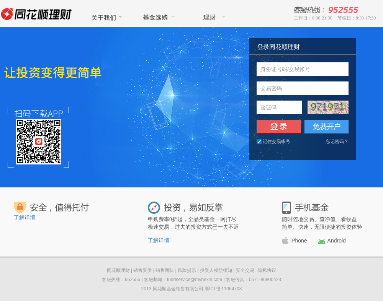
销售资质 (142, 270)
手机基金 (305, 208)
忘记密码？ (337, 141)
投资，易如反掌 (185, 208)
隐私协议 (267, 270)
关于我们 (105, 17)
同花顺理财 (211, 17)
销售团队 (164, 270)
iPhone (294, 240)
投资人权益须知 (216, 270)
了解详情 (24, 217)
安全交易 (245, 270)
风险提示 (187, 270)
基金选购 (158, 17)
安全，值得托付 (52, 208)
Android (332, 241)
